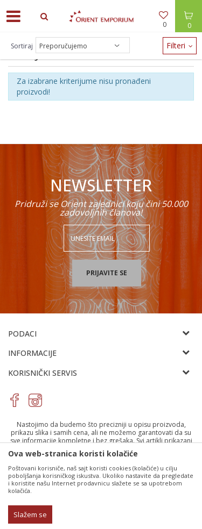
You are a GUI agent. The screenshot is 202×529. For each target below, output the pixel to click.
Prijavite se (106, 272)
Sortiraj (22, 46)
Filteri (179, 45)
